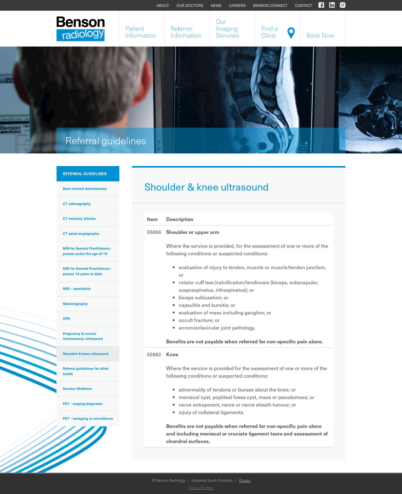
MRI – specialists (77, 288)
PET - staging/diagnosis (82, 403)
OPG (66, 318)
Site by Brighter (201, 487)
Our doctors (190, 5)
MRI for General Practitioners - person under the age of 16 (87, 251)
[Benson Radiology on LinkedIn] (332, 5)
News (216, 5)
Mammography (75, 303)
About (162, 5)
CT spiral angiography (81, 233)
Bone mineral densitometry (85, 188)
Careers (237, 5)
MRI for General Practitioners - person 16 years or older (87, 271)
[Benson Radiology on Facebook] (321, 5)
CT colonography (77, 203)
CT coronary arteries (79, 218)
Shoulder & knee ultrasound (86, 353)
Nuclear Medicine (77, 388)
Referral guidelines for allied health (86, 371)
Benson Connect (270, 5)
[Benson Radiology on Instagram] (341, 5)
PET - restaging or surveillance (88, 418)
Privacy (244, 480)
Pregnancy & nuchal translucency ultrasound (83, 336)
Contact (303, 5)
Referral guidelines (85, 173)
